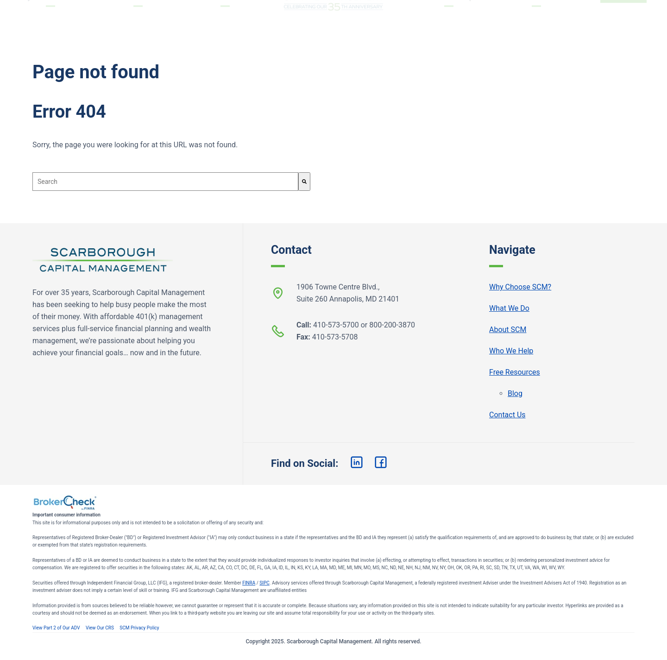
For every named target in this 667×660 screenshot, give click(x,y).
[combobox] (165, 181)
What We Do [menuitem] (138, 19)
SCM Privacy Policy (139, 627)
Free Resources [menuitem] (536, 19)
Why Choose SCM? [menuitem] (51, 19)
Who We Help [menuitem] (449, 19)
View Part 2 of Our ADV (56, 627)
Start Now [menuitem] (623, 19)
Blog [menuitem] (515, 393)
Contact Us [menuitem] (507, 414)
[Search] (304, 181)
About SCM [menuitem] (225, 19)
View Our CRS (100, 627)
